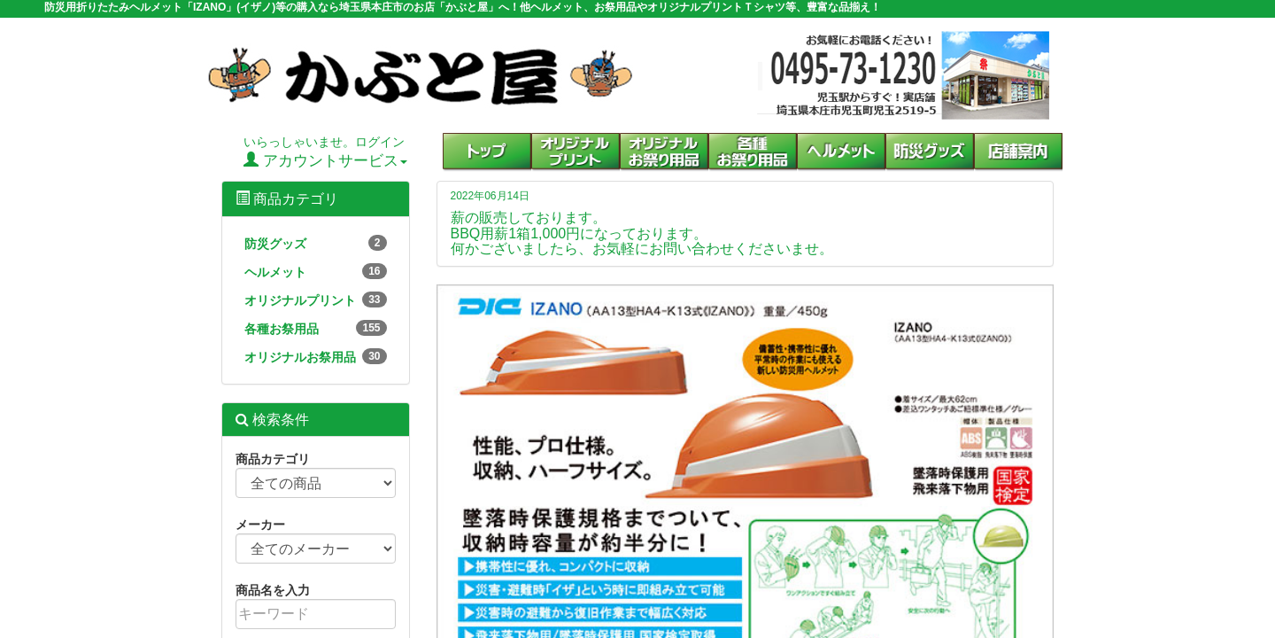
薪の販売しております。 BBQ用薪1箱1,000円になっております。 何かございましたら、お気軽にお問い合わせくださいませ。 (642, 233)
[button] (752, 152)
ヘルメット (315, 271)
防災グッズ (315, 243)
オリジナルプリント (315, 299)
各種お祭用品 (315, 328)
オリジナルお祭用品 (315, 356)
